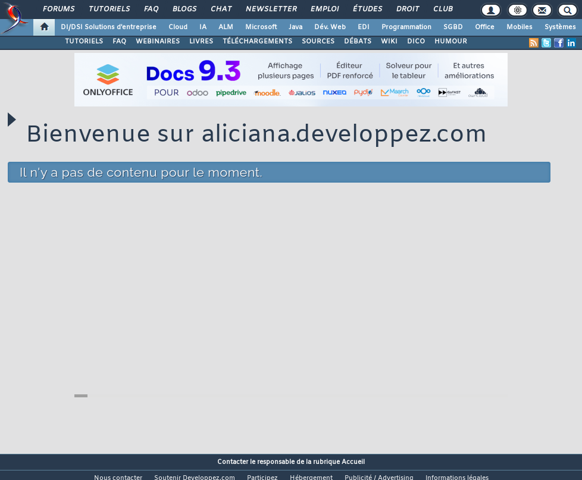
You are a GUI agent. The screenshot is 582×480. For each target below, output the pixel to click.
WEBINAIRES (158, 41)
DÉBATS (357, 41)
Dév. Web (330, 27)
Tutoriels (108, 9)
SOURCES (318, 41)
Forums (58, 9)
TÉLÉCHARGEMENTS (257, 41)
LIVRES (201, 41)
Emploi (324, 9)
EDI (364, 27)
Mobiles (519, 27)
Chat (220, 9)
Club (442, 9)
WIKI (389, 41)
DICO (416, 41)
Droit (407, 9)
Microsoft (261, 27)
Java (295, 27)
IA (202, 27)
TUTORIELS (84, 41)
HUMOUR (450, 41)
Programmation (406, 27)
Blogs (184, 9)
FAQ (150, 9)
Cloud (177, 27)
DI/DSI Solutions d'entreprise (109, 27)
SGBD (453, 27)
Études (367, 9)
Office (485, 27)
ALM (225, 27)
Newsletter (270, 9)
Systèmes (560, 27)
